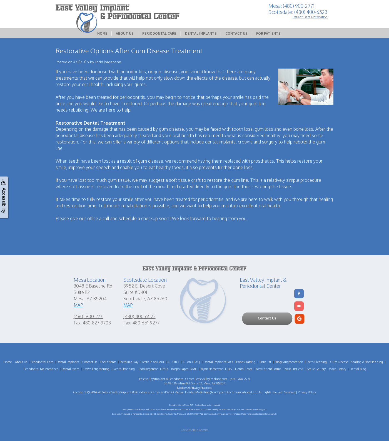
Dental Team (244, 369)
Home (102, 33)
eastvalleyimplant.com (212, 379)
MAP (78, 305)
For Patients (268, 33)
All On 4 (173, 362)
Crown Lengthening (96, 369)
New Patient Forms (268, 369)
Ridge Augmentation (289, 362)
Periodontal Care (159, 33)
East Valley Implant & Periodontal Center (132, 392)
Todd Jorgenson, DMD (153, 369)
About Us (125, 33)
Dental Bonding (124, 369)
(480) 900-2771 (88, 316)
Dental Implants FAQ (218, 362)
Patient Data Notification (310, 17)
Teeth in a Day (128, 362)
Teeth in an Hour (153, 362)
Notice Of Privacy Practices (194, 388)
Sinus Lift (265, 362)
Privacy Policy (307, 392)
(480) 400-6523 (139, 316)
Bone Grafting (245, 362)
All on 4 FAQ (191, 362)
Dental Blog (358, 369)
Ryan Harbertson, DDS (216, 369)
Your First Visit (293, 369)
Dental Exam (70, 369)
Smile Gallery (316, 369)
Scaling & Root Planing (367, 362)
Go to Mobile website (194, 430)
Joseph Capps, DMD (184, 369)
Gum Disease (339, 362)
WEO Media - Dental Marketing (188, 392)
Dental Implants (201, 33)
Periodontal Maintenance (41, 369)
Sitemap (289, 392)
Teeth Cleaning (316, 362)
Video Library (337, 369)
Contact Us (236, 33)
